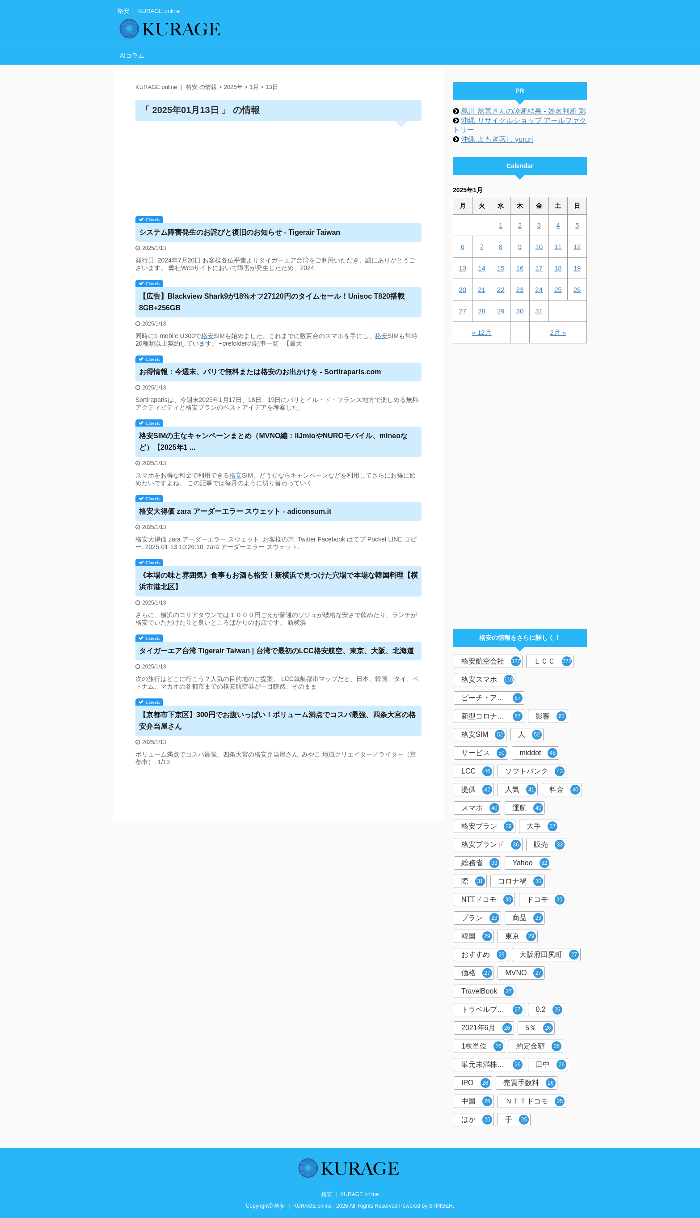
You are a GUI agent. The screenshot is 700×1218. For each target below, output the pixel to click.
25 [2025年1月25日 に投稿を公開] (558, 289)
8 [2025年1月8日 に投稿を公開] (500, 246)
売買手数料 (529, 1083)
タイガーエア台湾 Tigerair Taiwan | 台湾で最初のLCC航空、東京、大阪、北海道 (276, 651)
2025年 (233, 87)
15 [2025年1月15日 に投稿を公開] (501, 268)
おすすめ (483, 955)
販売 (549, 845)
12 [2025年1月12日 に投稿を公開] (577, 246)
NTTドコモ (487, 900)
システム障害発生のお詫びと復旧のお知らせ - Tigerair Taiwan (239, 232)
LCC (476, 771)
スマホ (480, 808)
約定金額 (538, 1046)
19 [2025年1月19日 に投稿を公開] (577, 268)
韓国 (476, 936)
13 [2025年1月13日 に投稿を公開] (463, 268)
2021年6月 (486, 1028)
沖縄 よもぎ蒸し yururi (497, 139)
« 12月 (481, 332)
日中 (551, 1065)
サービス (483, 753)
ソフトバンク (535, 771)
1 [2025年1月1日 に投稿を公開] (500, 225)
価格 (476, 973)
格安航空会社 (491, 661)
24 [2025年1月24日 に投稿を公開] (539, 289)
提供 (476, 790)
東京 (520, 936)
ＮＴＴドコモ (535, 1101)
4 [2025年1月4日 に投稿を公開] (558, 225)
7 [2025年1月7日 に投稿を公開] (481, 246)
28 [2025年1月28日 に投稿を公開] (481, 311)
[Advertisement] (278, 165)
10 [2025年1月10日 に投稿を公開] (539, 246)
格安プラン (487, 826)
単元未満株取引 (492, 1065)
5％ (539, 1028)
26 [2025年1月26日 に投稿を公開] (577, 289)
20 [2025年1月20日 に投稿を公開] (463, 289)
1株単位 (482, 1046)
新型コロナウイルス (492, 716)
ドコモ (546, 900)
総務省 (480, 863)
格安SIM (483, 735)
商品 (527, 918)
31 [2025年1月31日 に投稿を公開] (539, 311)
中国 (476, 1101)
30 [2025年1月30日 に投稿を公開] (520, 311)
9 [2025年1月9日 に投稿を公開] (520, 246)
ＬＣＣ (553, 661)
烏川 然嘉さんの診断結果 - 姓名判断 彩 (523, 111)
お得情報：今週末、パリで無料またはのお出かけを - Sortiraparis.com (260, 372)
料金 (564, 790)
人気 (520, 790)
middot (538, 753)
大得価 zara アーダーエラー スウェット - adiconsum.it (235, 511)
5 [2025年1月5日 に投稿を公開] (577, 225)
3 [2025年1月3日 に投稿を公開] (538, 225)
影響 (551, 716)
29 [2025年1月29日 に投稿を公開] (501, 311)
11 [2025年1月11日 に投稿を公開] (558, 246)
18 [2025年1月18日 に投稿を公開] (558, 268)
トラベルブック (492, 1010)
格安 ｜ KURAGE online (350, 1194)
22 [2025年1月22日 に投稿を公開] (501, 289)
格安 (207, 335)
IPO (475, 1083)
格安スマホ (487, 680)
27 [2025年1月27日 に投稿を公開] (463, 311)
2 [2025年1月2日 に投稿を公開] (520, 225)
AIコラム (132, 55)
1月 (253, 87)
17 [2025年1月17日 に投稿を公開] (539, 268)
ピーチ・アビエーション (492, 698)
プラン (480, 918)
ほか (476, 1120)
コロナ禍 (520, 881)
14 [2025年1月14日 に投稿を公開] (481, 268)
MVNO (524, 973)
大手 (542, 826)
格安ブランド (491, 845)
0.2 (549, 1010)
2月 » (558, 332)
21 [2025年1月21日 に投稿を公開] (481, 289)
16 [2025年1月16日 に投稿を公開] (520, 268)
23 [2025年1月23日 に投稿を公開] (520, 289)
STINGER (441, 1206)
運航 (527, 808)
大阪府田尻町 (549, 955)
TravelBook (487, 991)
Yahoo (530, 863)
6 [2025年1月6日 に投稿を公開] (462, 246)
